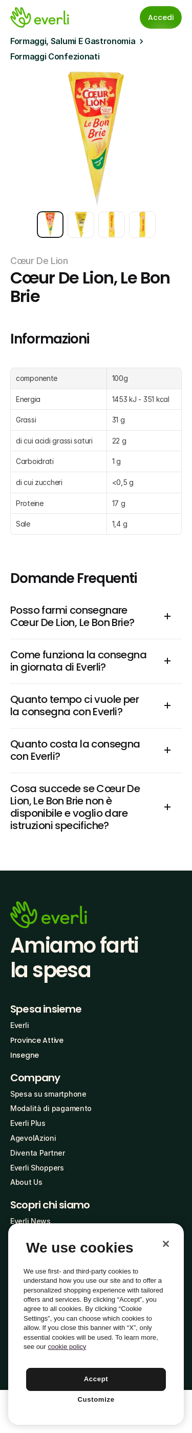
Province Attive (36, 1040)
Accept (96, 1379)
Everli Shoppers (37, 1167)
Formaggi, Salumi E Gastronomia (72, 41)
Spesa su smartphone (48, 1093)
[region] (96, 1324)
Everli (19, 1025)
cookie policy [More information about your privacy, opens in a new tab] (67, 1346)
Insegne (24, 1055)
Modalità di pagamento (51, 1108)
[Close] (166, 1244)
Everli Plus (28, 1123)
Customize (95, 1399)
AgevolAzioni (33, 1138)
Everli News (30, 1221)
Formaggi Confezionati (54, 56)
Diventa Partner (37, 1152)
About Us (26, 1182)
